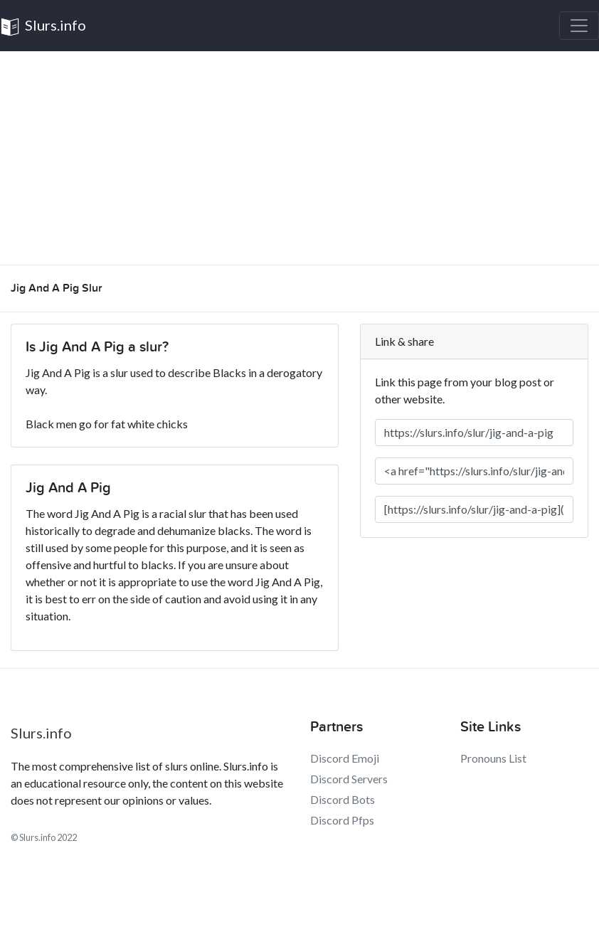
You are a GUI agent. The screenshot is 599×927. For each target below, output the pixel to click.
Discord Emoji (344, 758)
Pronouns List (493, 758)
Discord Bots (342, 799)
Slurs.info (43, 26)
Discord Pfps (342, 820)
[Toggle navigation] (579, 25)
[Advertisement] (299, 158)
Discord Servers (349, 778)
